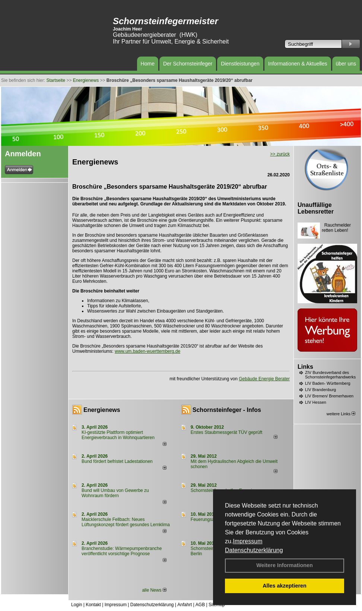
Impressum (247, 541)
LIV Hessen (315, 402)
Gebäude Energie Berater (264, 378)
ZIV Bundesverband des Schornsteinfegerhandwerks (330, 374)
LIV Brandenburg (320, 389)
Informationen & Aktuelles (297, 64)
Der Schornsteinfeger (187, 64)
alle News (154, 590)
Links (305, 367)
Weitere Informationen (284, 565)
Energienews (101, 410)
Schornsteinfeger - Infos (227, 410)
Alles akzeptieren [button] (285, 586)
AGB (200, 604)
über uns (346, 64)
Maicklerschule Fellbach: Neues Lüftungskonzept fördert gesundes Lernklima (126, 522)
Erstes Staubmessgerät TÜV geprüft (227, 432)
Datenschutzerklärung (254, 550)
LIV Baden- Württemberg (327, 383)
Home (148, 64)
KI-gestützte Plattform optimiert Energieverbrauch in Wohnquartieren (118, 435)
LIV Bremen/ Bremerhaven (329, 396)
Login (76, 604)
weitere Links (341, 414)
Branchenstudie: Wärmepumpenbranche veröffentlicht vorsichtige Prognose (122, 551)
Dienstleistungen (240, 64)
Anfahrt (184, 604)
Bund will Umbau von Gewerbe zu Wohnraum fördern (115, 493)
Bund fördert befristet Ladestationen (117, 461)
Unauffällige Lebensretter (316, 208)
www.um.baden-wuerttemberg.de (147, 351)
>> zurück (280, 154)
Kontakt (93, 604)
